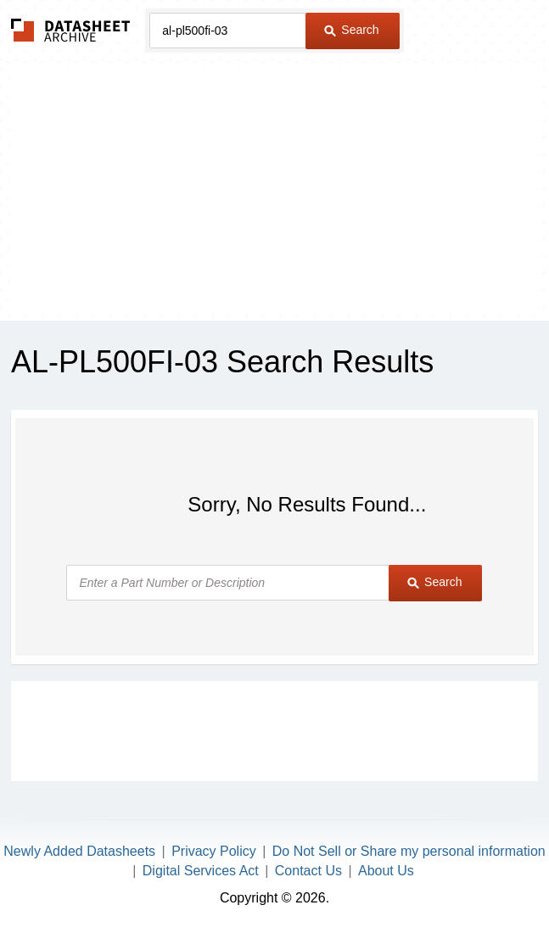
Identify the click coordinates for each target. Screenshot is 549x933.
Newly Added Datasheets (79, 851)
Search (351, 29)
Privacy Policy (213, 851)
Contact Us (308, 870)
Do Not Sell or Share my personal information (409, 851)
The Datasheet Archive (71, 30)
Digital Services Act (201, 870)
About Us (386, 870)
